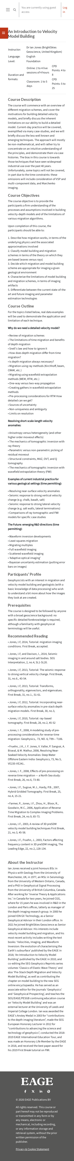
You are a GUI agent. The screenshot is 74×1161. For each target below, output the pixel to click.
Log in (65, 10)
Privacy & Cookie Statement (32, 1149)
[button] (14, 10)
